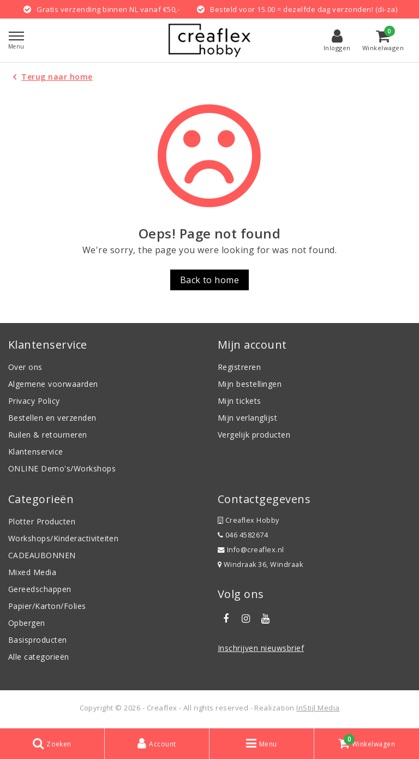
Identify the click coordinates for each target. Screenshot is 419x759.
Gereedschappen (39, 589)
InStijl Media (317, 708)
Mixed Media (32, 572)
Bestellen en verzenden (52, 418)
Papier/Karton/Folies (47, 606)
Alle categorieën (38, 657)
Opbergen (26, 623)
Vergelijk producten (254, 434)
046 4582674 (243, 535)
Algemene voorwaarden (53, 384)
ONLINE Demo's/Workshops (62, 468)
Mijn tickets (239, 401)
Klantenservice (35, 451)
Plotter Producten (41, 521)
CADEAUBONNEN (42, 555)
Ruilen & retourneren (47, 434)
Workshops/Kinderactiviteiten (63, 538)
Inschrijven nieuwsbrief (261, 648)
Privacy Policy (34, 401)
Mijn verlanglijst (247, 418)
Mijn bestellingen (250, 384)
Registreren (239, 367)
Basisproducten (37, 640)
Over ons (25, 367)
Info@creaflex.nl (251, 549)
